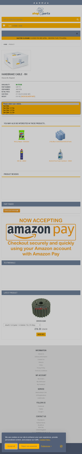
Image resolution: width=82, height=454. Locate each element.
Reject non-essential (29, 446)
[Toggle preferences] (46, 446)
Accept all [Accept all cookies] (11, 446)
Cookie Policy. (45, 440)
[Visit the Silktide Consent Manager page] (61, 446)
